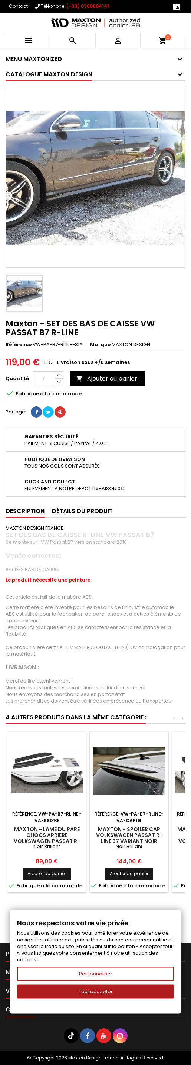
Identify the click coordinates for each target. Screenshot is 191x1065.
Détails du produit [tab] (82, 511)
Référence (19, 344)
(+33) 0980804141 (87, 6)
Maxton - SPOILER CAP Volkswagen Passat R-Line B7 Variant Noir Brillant (129, 838)
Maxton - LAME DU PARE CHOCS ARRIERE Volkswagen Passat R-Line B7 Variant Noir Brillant (47, 841)
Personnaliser (95, 973)
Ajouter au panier (106, 378)
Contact (18, 6)
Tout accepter (96, 991)
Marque (100, 344)
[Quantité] (44, 378)
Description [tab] (25, 511)
